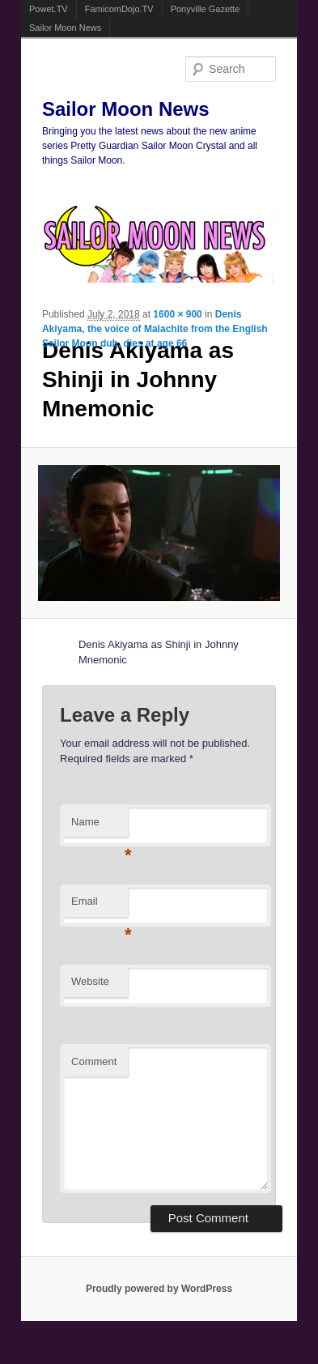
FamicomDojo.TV (119, 9)
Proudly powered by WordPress (159, 1288)
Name (99, 827)
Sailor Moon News (65, 27)
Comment (94, 1061)
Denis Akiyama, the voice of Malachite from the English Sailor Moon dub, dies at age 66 (155, 329)
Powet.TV (48, 9)
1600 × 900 (177, 314)
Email (99, 906)
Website (90, 981)
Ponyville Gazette (205, 9)
